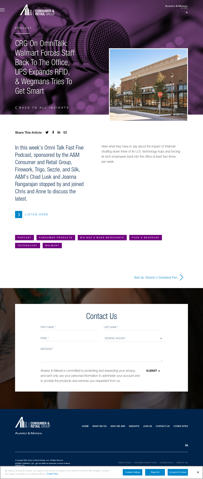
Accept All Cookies (177, 473)
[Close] (197, 473)
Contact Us (163, 426)
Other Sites (181, 426)
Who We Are (118, 426)
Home (85, 426)
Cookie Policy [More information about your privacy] (52, 475)
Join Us (147, 426)
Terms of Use (182, 463)
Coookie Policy (167, 463)
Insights (134, 426)
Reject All (155, 473)
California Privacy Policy (145, 463)
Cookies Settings (132, 473)
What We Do (99, 426)
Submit (151, 371)
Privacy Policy (124, 463)
